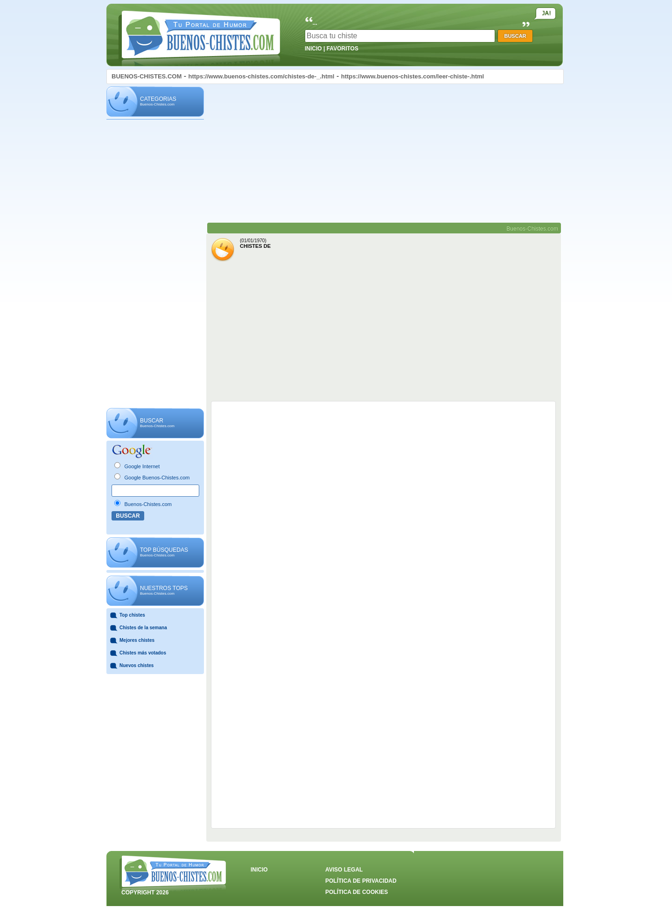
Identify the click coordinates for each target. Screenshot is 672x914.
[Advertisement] (155, 264)
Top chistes (132, 615)
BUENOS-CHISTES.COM (147, 76)
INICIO (313, 48)
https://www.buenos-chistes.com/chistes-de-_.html (261, 76)
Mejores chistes (136, 640)
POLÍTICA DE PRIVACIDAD (361, 881)
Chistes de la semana (143, 627)
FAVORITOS (342, 48)
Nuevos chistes (136, 665)
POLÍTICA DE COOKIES (356, 892)
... (315, 23)
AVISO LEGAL (344, 869)
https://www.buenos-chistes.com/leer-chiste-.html (412, 76)
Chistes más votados (142, 652)
